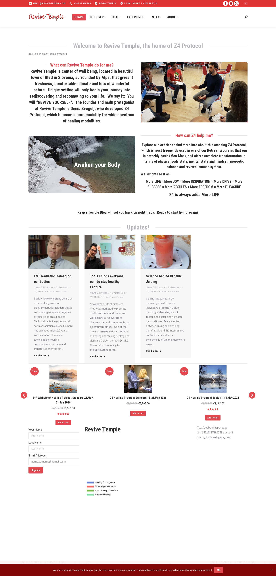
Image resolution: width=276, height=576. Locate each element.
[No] (271, 570)
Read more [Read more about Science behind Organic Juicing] (153, 351)
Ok (218, 570)
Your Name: (35, 429)
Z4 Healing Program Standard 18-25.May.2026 (138, 397)
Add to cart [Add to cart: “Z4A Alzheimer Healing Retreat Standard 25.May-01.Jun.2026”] (63, 422)
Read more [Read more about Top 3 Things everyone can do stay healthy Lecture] (97, 356)
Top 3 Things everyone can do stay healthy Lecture (107, 281)
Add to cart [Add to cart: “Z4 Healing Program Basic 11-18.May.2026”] (212, 417)
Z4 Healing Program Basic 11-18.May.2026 (213, 397)
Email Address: (37, 455)
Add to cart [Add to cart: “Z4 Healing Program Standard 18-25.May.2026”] (138, 413)
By (62, 287)
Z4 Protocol (47, 287)
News (37, 287)
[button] (24, 395)
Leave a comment (58, 291)
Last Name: (35, 442)
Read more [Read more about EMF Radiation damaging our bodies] (41, 355)
